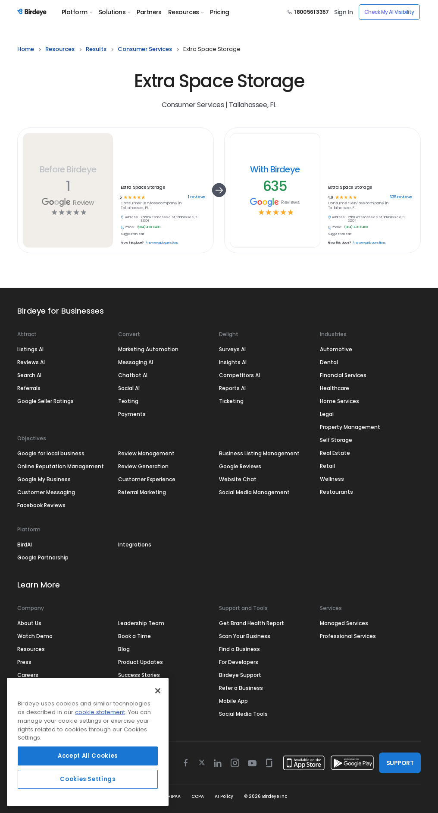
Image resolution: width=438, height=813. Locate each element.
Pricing (219, 12)
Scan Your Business (244, 636)
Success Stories (139, 675)
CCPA (197, 796)
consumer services (145, 49)
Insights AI (233, 362)
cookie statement (100, 712)
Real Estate (335, 453)
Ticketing (231, 401)
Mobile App (233, 701)
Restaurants (336, 491)
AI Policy (224, 796)
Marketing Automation (148, 349)
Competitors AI (239, 375)
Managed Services (344, 623)
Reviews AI (31, 362)
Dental (329, 362)
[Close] (157, 690)
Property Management (350, 427)
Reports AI (232, 388)
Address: (131, 217)
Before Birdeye (68, 169)
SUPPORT (399, 763)
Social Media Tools (243, 714)
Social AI (129, 388)
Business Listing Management (259, 453)
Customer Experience (146, 479)
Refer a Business (241, 688)
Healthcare (334, 388)
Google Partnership (43, 557)
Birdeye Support (240, 675)
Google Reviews (240, 466)
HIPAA (174, 796)
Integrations (134, 544)
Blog (124, 649)
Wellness (332, 479)
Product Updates (140, 662)
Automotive (336, 349)
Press (24, 662)
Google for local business (50, 453)
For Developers (238, 662)
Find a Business (239, 649)
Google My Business (44, 479)
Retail (327, 466)
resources (60, 49)
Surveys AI (232, 349)
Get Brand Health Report (251, 623)
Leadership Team (141, 623)
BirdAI (24, 544)
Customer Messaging (46, 492)
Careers (27, 675)
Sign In (343, 12)
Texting (128, 401)
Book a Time (134, 636)
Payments (132, 414)
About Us (29, 623)
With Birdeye (275, 169)
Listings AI (30, 349)
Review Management (146, 453)
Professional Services (348, 636)
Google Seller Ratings (45, 401)
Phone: (130, 227)
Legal (327, 414)
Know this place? (132, 243)
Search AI (29, 375)
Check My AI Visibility (389, 12)
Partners (149, 12)
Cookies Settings (88, 779)
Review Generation (143, 466)
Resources (185, 12)
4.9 (330, 197)
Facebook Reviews (41, 505)
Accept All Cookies (88, 756)
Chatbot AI (132, 375)
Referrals (29, 388)
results (96, 49)
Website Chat (238, 479)
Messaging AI (135, 362)
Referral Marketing (142, 492)
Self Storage (336, 440)
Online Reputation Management (60, 466)
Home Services (339, 401)
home (25, 49)
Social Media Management (254, 492)
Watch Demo (35, 636)
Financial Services (343, 375)
